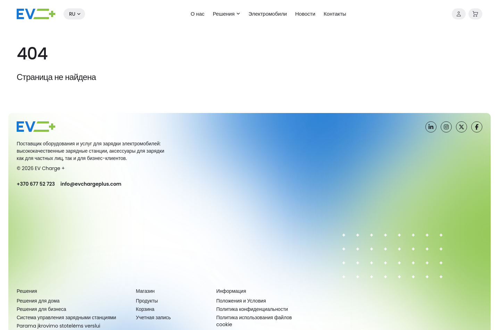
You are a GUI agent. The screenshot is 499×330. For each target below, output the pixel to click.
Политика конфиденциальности (252, 309)
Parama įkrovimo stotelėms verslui (58, 325)
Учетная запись (153, 317)
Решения (224, 13)
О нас (198, 13)
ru (72, 13)
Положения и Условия (241, 300)
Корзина (145, 309)
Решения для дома (38, 300)
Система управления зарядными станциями (66, 317)
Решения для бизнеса (41, 309)
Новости (305, 13)
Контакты (335, 13)
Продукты (147, 300)
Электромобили (268, 13)
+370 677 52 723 (36, 183)
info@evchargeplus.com (91, 183)
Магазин (145, 291)
